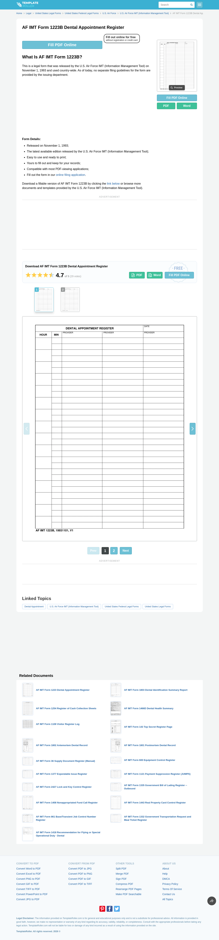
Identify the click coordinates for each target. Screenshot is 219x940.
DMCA (166, 878)
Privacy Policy (170, 883)
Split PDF (121, 868)
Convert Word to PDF (28, 868)
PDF (166, 105)
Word (187, 105)
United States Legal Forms (158, 606)
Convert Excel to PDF (28, 873)
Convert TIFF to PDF (28, 889)
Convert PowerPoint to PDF (32, 894)
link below (113, 183)
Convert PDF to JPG (80, 868)
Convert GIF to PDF (27, 883)
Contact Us (168, 894)
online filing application (70, 174)
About (165, 868)
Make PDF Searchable (128, 894)
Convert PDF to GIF (79, 878)
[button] (192, 428)
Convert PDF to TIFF (80, 883)
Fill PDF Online (62, 45)
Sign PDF (121, 878)
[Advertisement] (87, 107)
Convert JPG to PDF (28, 899)
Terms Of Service (172, 889)
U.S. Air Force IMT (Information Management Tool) (74, 606)
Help (165, 873)
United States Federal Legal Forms (122, 606)
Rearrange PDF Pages (129, 889)
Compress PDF (124, 883)
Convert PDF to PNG (80, 873)
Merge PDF (122, 873)
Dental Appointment (34, 606)
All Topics (167, 899)
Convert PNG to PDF (28, 878)
